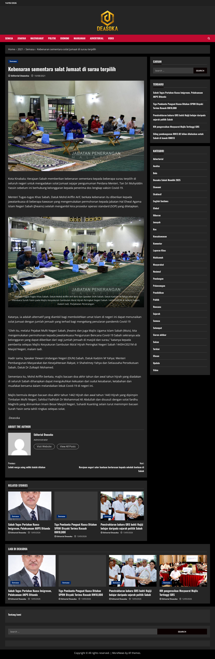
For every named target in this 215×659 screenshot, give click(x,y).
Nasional (157, 275)
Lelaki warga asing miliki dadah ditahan (42, 465)
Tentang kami (14, 617)
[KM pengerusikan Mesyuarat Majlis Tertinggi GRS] (183, 573)
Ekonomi (64, 38)
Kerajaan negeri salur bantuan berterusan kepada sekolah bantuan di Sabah (110, 468)
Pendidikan (158, 297)
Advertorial (97, 38)
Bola (155, 173)
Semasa (9, 38)
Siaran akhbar (159, 340)
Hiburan (157, 217)
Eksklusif (157, 195)
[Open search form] (209, 38)
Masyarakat (37, 38)
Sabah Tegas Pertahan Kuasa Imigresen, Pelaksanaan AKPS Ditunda (29, 528)
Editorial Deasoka (20, 75)
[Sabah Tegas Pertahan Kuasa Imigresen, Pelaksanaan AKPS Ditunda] (29, 508)
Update (156, 370)
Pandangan (158, 282)
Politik (52, 38)
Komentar (158, 246)
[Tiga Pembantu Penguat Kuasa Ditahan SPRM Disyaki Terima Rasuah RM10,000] (76, 508)
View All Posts (68, 446)
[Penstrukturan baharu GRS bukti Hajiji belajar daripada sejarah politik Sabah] (122, 508)
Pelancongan (159, 290)
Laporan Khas (159, 253)
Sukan (156, 348)
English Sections (161, 203)
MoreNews (118, 655)
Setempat (158, 333)
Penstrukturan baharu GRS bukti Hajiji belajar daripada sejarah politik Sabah (122, 528)
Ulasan (156, 362)
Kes (155, 231)
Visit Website (44, 446)
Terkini (156, 355)
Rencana (157, 311)
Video (111, 38)
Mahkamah (79, 38)
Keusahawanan (160, 239)
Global (156, 210)
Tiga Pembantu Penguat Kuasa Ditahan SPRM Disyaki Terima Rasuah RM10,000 (75, 530)
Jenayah (21, 38)
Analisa (156, 166)
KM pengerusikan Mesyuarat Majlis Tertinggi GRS (177, 126)
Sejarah (156, 319)
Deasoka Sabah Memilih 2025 (167, 181)
